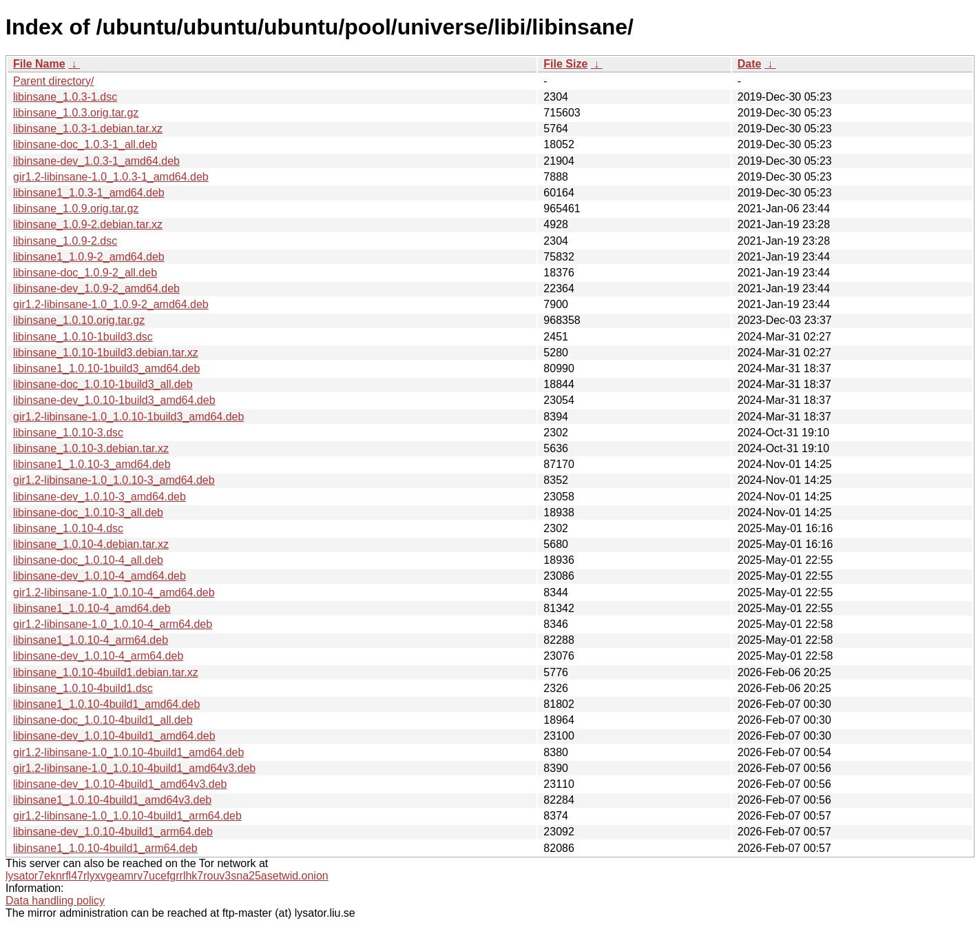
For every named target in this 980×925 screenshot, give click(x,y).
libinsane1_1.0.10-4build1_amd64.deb (106, 704)
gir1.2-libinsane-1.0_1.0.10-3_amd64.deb (114, 480)
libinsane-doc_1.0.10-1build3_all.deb (103, 384)
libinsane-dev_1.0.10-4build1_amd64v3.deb (120, 784)
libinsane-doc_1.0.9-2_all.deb (85, 272)
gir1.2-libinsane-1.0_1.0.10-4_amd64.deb (114, 592)
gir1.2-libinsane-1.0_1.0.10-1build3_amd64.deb (128, 417)
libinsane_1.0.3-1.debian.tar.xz (88, 128)
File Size (565, 64)
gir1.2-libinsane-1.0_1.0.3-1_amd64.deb (111, 177)
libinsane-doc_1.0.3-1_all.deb (85, 144)
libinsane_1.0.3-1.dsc (65, 97)
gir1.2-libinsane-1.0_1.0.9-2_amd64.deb (111, 304)
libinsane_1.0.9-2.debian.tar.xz (88, 224)
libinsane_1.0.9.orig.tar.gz (75, 208)
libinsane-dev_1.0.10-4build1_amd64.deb (114, 736)
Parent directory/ (53, 81)
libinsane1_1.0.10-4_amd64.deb (92, 608)
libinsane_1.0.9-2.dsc (65, 241)
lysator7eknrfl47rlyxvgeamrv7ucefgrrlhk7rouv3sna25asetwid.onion (167, 876)
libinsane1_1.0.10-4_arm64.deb (90, 640)
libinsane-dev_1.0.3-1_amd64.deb (96, 161)
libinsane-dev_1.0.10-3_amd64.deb (99, 496)
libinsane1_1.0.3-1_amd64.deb (89, 193)
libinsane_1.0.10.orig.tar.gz (79, 320)
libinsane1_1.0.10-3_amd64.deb (92, 464)
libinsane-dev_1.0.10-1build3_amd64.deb (114, 400)
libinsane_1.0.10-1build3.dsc (83, 337)
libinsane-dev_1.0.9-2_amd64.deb (96, 288)
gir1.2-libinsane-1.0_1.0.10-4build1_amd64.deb (128, 752)
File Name (39, 64)
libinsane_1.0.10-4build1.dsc (83, 688)
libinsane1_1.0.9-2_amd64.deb (89, 257)
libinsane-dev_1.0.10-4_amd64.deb (99, 576)
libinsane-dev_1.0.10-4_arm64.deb (98, 656)
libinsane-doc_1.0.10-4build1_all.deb (103, 720)
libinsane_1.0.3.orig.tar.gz (75, 113)
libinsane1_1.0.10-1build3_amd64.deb (106, 368)
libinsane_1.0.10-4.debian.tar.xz (91, 544)
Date (750, 64)
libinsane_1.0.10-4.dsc (68, 528)
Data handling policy (55, 900)
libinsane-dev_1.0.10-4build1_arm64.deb (113, 831)
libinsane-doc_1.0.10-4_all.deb (88, 560)
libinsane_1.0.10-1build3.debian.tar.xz (105, 352)
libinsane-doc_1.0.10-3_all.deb (88, 512)
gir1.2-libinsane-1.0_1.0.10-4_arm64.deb (112, 624)
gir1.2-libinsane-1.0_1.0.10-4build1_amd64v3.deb (134, 768)
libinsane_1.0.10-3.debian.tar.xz (91, 448)
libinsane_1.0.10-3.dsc (68, 432)
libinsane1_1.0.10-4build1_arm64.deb (105, 848)
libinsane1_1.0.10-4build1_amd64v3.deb (112, 800)
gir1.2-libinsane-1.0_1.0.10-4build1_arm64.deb (127, 816)
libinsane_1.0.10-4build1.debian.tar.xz (105, 672)
